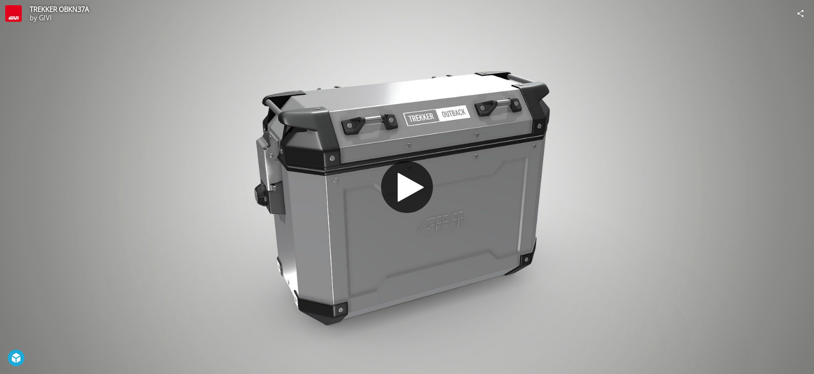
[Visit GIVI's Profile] (13, 13)
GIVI (45, 17)
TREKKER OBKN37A (59, 9)
